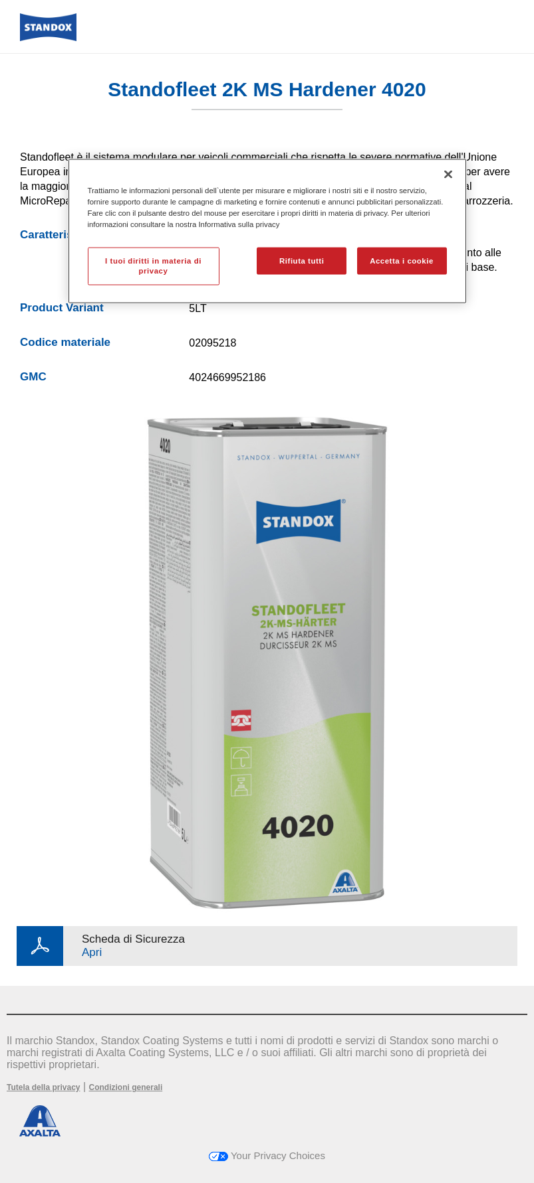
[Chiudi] (448, 174)
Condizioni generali (126, 1087)
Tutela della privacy (43, 1087)
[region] (267, 231)
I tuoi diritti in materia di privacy (153, 265)
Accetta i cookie (402, 260)
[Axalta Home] (48, 37)
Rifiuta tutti (301, 260)
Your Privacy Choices (267, 1155)
